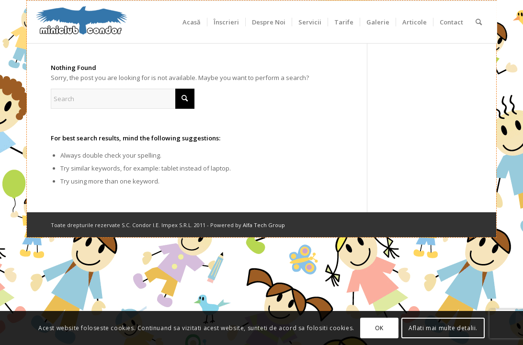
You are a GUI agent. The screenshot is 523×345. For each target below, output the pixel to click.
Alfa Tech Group (264, 225)
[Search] (478, 22)
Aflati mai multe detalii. (443, 328)
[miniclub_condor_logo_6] (82, 22)
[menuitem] (191, 22)
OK (379, 328)
